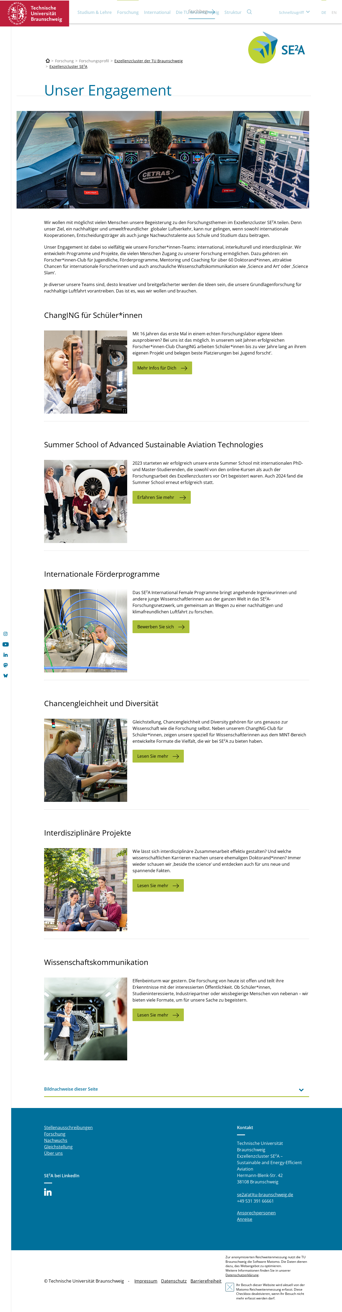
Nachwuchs (55, 1140)
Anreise (244, 1219)
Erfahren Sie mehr (156, 497)
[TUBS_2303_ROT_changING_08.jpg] (85, 372)
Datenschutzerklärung (242, 1275)
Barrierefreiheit (206, 1281)
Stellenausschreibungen (68, 1127)
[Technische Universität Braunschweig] (48, 60)
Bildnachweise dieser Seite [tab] (71, 1089)
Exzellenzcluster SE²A (68, 66)
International (157, 12)
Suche (249, 11)
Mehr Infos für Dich (157, 368)
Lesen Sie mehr (152, 756)
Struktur (233, 12)
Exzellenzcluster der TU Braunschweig (148, 60)
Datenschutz (174, 1281)
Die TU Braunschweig (197, 12)
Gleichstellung (58, 1147)
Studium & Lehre (94, 12)
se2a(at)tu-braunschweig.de (265, 1195)
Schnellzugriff (291, 12)
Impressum (145, 1281)
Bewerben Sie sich (155, 627)
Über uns (53, 1153)
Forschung (128, 12)
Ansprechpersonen (256, 1213)
